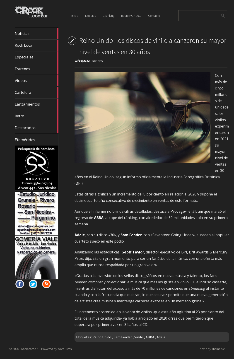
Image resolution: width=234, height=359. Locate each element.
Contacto (154, 16)
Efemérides (25, 139)
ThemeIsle (218, 349)
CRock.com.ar (28, 349)
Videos (37, 80)
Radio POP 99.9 (131, 16)
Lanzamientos (37, 104)
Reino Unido (101, 337)
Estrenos (37, 69)
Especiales (37, 57)
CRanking (108, 16)
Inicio (74, 16)
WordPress (65, 349)
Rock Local (37, 45)
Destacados (37, 127)
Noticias (37, 33)
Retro (37, 116)
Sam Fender (123, 337)
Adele (161, 337)
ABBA (150, 337)
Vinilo (138, 337)
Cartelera (37, 92)
